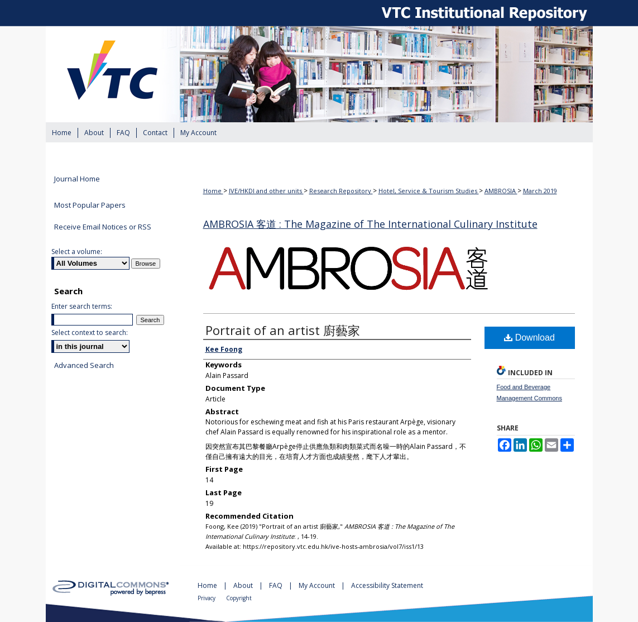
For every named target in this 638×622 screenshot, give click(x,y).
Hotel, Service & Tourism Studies (428, 190)
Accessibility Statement (387, 585)
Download (529, 337)
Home (213, 190)
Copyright (239, 598)
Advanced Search (84, 365)
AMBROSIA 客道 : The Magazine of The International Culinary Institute (370, 224)
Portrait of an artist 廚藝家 (282, 330)
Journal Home (77, 179)
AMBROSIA (501, 190)
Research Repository (341, 190)
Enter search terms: (81, 306)
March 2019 (540, 190)
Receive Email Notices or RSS (102, 227)
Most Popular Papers (90, 205)
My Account (318, 585)
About (244, 585)
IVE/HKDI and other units (266, 190)
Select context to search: (89, 332)
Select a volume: (76, 251)
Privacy (207, 598)
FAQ (276, 585)
